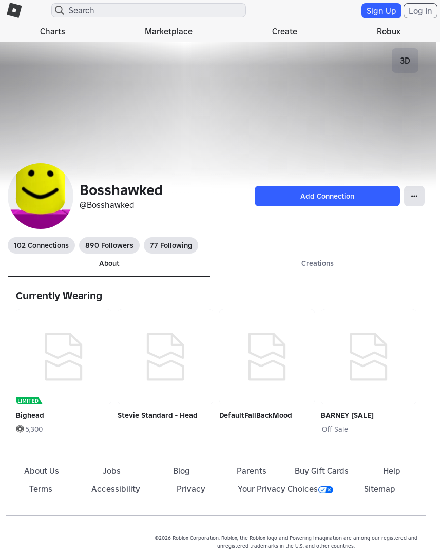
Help (391, 471)
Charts (52, 31)
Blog (181, 471)
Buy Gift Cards (322, 471)
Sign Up (381, 11)
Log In (420, 11)
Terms (40, 489)
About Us (41, 471)
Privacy (191, 489)
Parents (251, 471)
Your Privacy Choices (285, 489)
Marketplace (169, 31)
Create (284, 31)
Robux (388, 31)
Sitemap (379, 489)
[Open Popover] (414, 196)
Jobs (112, 471)
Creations (317, 263)
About (109, 263)
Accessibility (115, 489)
